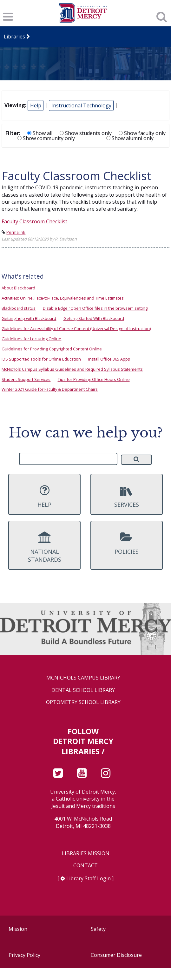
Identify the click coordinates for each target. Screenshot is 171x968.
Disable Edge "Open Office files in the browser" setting (95, 308)
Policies (126, 543)
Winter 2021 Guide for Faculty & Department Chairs (50, 389)
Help (35, 105)
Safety (98, 928)
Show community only (46, 138)
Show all (39, 133)
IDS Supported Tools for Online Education (41, 359)
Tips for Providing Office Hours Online (94, 379)
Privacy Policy (24, 954)
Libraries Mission (85, 853)
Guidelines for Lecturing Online (31, 339)
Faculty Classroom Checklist (34, 221)
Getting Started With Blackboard (93, 318)
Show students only (86, 133)
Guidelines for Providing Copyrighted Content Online (52, 349)
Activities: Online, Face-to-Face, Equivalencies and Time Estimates (63, 298)
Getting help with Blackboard (29, 318)
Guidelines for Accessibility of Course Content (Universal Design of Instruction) (76, 328)
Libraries (14, 36)
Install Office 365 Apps (109, 359)
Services (126, 496)
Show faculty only (142, 133)
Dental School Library (83, 690)
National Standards (44, 547)
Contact (85, 866)
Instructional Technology (81, 105)
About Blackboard (18, 288)
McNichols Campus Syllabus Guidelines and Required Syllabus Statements (72, 369)
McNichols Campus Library (83, 678)
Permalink (15, 232)
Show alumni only (130, 138)
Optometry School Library (83, 702)
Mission (18, 928)
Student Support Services (26, 379)
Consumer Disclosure (116, 954)
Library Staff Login (88, 878)
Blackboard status (19, 308)
